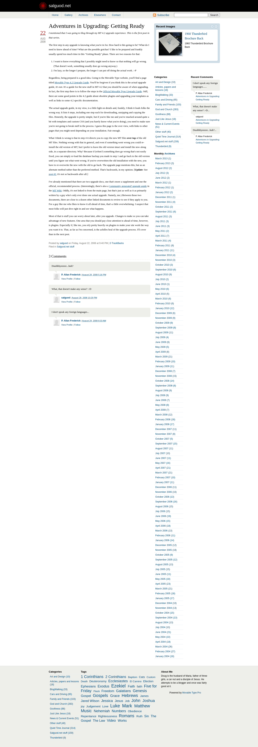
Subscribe (163, 15)
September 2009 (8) (165, 327)
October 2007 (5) (164, 438)
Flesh (96, 691)
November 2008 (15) (166, 376)
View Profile (67, 279)
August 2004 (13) (164, 622)
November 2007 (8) (165, 434)
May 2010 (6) (162, 289)
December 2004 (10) (166, 603)
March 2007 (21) (163, 472)
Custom (151, 677)
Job (127, 701)
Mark (127, 705)
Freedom (107, 691)
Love (105, 706)
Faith (131, 686)
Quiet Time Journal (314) (168, 136)
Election (148, 681)
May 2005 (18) (162, 579)
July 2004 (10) (162, 627)
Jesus (119, 701)
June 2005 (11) (163, 574)
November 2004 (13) (166, 608)
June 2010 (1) (162, 284)
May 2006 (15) (162, 521)
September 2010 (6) (165, 269)
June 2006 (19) (163, 516)
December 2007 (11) (166, 429)
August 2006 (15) (164, 506)
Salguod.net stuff (65, 246)
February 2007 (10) (165, 477)
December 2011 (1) (165, 197)
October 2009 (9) (164, 322)
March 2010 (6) (163, 298)
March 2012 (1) (163, 182)
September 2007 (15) (166, 443)
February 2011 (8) (164, 245)
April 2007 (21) (163, 467)
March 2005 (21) (163, 588)
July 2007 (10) (162, 453)
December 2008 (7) (165, 371)
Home (55, 15)
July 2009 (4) (162, 337)
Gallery (69, 15)
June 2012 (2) (162, 178)
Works (122, 720)
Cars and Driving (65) (166, 99)
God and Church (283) (166, 109)
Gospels (100, 695)
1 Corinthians (92, 677)
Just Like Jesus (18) (165, 119)
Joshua (149, 700)
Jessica (107, 701)
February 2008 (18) (165, 419)
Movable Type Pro (191, 692)
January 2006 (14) (164, 540)
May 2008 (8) (162, 405)
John (135, 700)
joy (83, 706)
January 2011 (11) (164, 250)
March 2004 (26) (163, 646)
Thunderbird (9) (163, 146)
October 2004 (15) (164, 612)
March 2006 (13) (163, 530)
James (144, 696)
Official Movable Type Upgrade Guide (122, 91)
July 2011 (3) (162, 221)
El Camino (136, 681)
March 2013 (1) (163, 158)
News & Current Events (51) (167, 125)
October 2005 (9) (164, 554)
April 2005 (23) (163, 583)
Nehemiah (102, 711)
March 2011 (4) (163, 240)
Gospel (86, 696)
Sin (146, 716)
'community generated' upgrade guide (128, 186)
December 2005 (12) (166, 545)
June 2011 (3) (162, 226)
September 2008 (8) (165, 385)
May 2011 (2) (162, 231)
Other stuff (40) (163, 131)
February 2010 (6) (164, 303)
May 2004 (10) (162, 637)
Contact (116, 15)
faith (139, 686)
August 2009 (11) (164, 332)
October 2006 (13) (164, 496)
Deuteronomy (98, 681)
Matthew (142, 706)
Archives (83, 15)
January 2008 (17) (164, 424)
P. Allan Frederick (70, 274)
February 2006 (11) (165, 535)
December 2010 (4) (165, 255)
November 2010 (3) (165, 260)
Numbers (119, 711)
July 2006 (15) (162, 511)
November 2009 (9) (165, 318)
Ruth (139, 716)
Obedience (135, 711)
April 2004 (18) (163, 641)
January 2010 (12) (164, 308)
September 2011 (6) (165, 211)
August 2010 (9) (163, 274)
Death (84, 681)
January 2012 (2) (164, 192)
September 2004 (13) (166, 617)
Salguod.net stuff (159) (167, 141)
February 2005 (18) (165, 593)
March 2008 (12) (163, 414)
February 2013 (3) (164, 163)
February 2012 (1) (164, 187)
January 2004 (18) (164, 656)
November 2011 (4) (165, 202)
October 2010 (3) (164, 264)
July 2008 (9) (162, 395)
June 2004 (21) (163, 632)
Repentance (88, 716)
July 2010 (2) (162, 279)
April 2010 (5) (162, 293)
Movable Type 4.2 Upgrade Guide (72, 82)
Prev (212, 27)
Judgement (93, 706)
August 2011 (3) (163, 216)
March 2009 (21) (163, 356)
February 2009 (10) (165, 361)
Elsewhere (100, 15)
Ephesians (88, 686)
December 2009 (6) (165, 313)
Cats (142, 677)
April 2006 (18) (163, 525)
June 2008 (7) (162, 400)
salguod (64, 243)
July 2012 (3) (162, 173)
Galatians (123, 691)
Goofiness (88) (163, 114)
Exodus (103, 686)
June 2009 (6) (162, 342)
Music (86, 711)
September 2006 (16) (166, 501)
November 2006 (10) (166, 492)
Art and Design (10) (165, 82)
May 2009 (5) (162, 347)
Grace (115, 696)
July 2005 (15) (162, 569)
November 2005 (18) (166, 550)
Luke (115, 705)
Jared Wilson (90, 701)
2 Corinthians (115, 677)
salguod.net (60, 5)
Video (111, 720)
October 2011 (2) (164, 207)
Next (216, 27)
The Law (99, 720)
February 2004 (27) (165, 651)
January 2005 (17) (164, 598)
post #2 (52, 174)
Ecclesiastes (118, 681)
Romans (126, 716)
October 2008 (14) (164, 380)
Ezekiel (118, 685)
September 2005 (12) (166, 559)
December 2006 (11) (166, 487)
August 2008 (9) (163, 390)
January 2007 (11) (164, 482)
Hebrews (130, 695)
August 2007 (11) (164, 448)
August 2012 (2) (163, 168)
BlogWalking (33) (164, 95)
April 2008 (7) (162, 409)
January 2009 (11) (164, 366)
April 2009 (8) (162, 351)
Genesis (140, 691)
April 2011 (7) (162, 236)
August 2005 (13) (164, 564)
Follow (77, 279)
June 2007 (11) (163, 458)
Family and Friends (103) (168, 104)
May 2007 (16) (162, 463)
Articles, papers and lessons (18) (165, 88)
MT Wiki (57, 190)
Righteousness (107, 716)
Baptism (132, 677)
